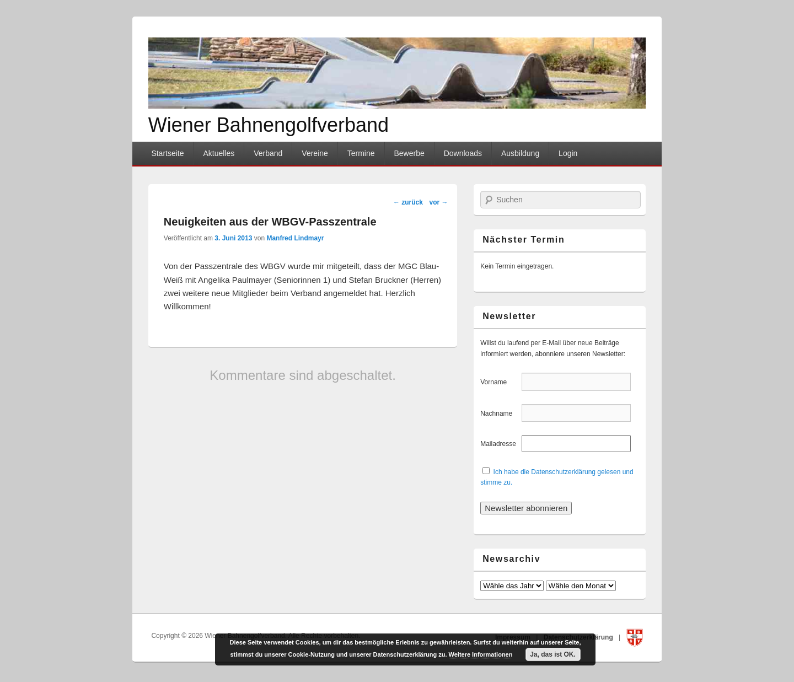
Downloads (463, 153)
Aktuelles (218, 153)
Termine (361, 153)
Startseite (167, 153)
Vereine (315, 153)
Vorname (499, 382)
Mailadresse (499, 444)
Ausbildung (520, 153)
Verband (268, 153)
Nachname (499, 413)
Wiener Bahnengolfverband (268, 125)
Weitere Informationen (481, 654)
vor (439, 202)
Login (568, 153)
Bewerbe (409, 153)
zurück (408, 202)
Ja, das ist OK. (553, 654)
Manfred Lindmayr (295, 238)
